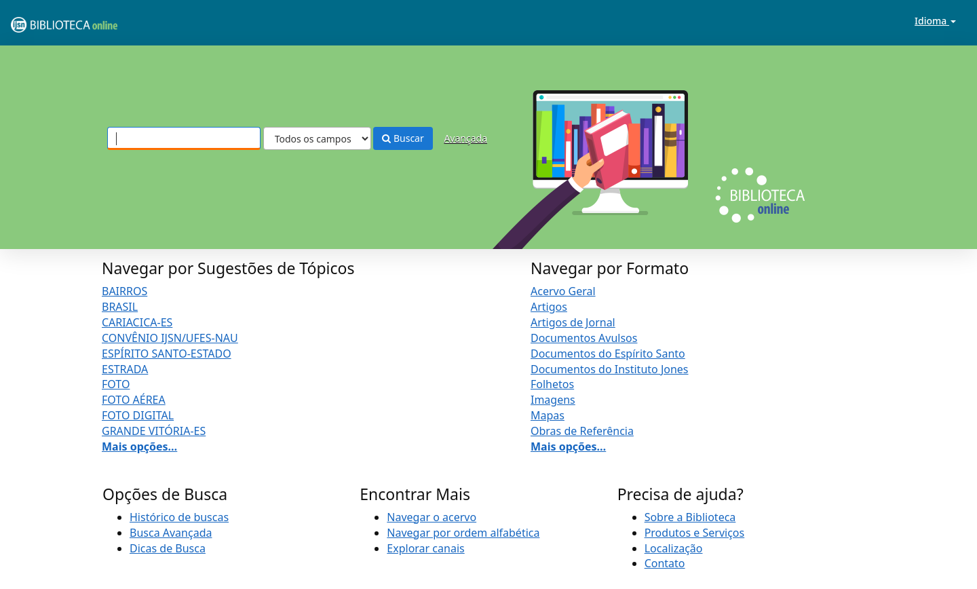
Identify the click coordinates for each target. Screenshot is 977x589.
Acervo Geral (563, 291)
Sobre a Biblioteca (690, 517)
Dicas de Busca (168, 548)
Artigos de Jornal (573, 322)
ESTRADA (125, 369)
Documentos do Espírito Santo (608, 353)
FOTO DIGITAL (138, 415)
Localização (674, 548)
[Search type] (317, 138)
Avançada (465, 138)
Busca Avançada (171, 532)
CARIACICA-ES (137, 322)
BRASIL (120, 306)
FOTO (116, 384)
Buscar (402, 138)
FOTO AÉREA (134, 399)
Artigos (549, 306)
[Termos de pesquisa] (184, 138)
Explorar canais (425, 548)
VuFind (43, 21)
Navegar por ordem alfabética (463, 532)
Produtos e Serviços (695, 532)
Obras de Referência (582, 430)
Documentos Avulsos (584, 337)
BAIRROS (124, 291)
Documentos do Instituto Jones (610, 369)
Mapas (547, 415)
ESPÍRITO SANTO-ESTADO (166, 353)
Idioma (935, 20)
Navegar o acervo (431, 517)
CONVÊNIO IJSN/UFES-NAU (170, 337)
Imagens (553, 399)
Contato (665, 563)
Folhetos (552, 384)
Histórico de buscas (179, 517)
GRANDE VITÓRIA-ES (154, 430)
